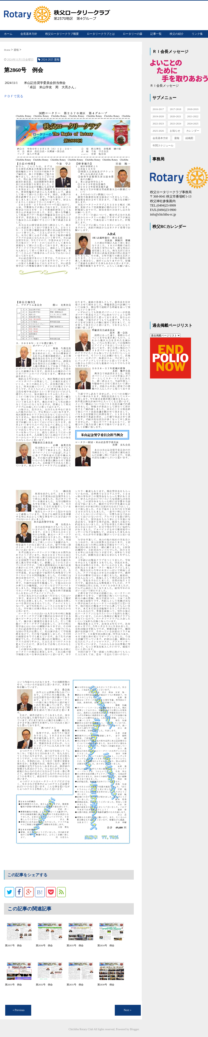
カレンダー (192, 130)
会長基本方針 (28, 33)
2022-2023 (158, 123)
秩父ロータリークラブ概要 (62, 33)
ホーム (8, 33)
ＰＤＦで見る (13, 96)
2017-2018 (175, 109)
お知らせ (175, 130)
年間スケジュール (163, 145)
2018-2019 (192, 109)
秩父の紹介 (177, 33)
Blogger (134, 1029)
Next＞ (128, 1009)
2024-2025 (192, 123)
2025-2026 (158, 130)
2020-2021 (175, 116)
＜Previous (18, 1009)
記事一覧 (156, 33)
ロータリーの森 (132, 33)
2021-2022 (192, 116)
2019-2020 (158, 116)
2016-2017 (158, 109)
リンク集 (197, 33)
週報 (176, 138)
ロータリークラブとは (101, 33)
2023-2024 (175, 123)
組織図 (189, 138)
